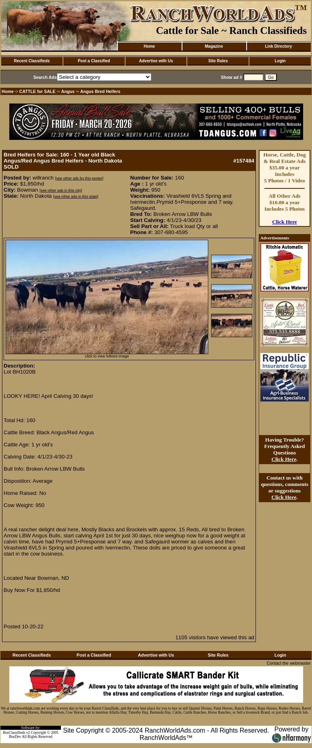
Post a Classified (94, 61)
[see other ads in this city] (61, 190)
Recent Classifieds (32, 61)
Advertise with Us (156, 61)
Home (149, 46)
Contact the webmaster (288, 663)
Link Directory (278, 46)
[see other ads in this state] (75, 196)
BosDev (15, 737)
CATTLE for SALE (37, 91)
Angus (68, 91)
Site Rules (218, 61)
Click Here (284, 222)
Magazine (214, 46)
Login (279, 61)
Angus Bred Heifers (100, 91)
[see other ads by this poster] (79, 178)
